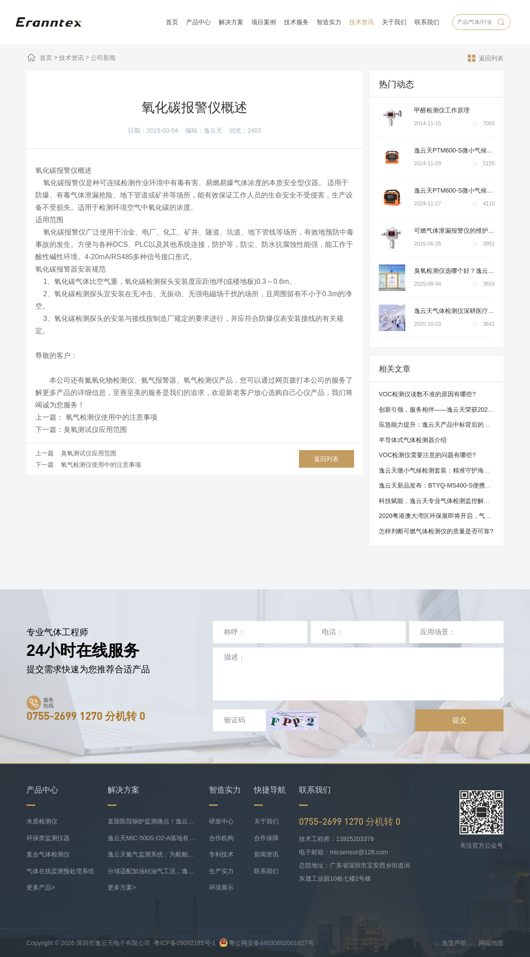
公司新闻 (103, 57)
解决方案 (231, 22)
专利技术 (221, 854)
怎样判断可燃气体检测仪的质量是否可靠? (436, 531)
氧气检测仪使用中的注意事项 (110, 417)
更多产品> (40, 887)
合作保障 (266, 838)
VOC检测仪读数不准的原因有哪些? (427, 394)
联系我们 (426, 22)
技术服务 (296, 22)
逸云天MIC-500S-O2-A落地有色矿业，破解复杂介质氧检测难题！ (152, 838)
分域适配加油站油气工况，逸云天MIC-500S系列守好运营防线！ (152, 871)
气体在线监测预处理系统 (60, 871)
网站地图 (491, 942)
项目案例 (263, 22)
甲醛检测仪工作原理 (442, 110)
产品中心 (198, 22)
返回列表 (486, 58)
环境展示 (221, 887)
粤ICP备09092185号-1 (185, 942)
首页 (172, 22)
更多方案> (122, 887)
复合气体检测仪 (48, 854)
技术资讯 (361, 22)
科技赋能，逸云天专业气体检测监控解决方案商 (443, 500)
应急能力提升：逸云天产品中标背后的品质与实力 (447, 424)
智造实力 (329, 22)
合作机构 (221, 838)
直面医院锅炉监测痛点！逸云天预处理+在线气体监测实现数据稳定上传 (152, 821)
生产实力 (221, 871)
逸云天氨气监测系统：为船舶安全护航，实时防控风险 (152, 854)
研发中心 (221, 821)
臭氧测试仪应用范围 (95, 429)
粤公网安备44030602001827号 (266, 942)
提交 (459, 720)
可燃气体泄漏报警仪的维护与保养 (460, 230)
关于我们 (394, 22)
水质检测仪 (41, 821)
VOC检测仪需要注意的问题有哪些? (427, 454)
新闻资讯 (266, 854)
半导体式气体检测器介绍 (413, 439)
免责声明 (454, 942)
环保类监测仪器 (48, 838)
